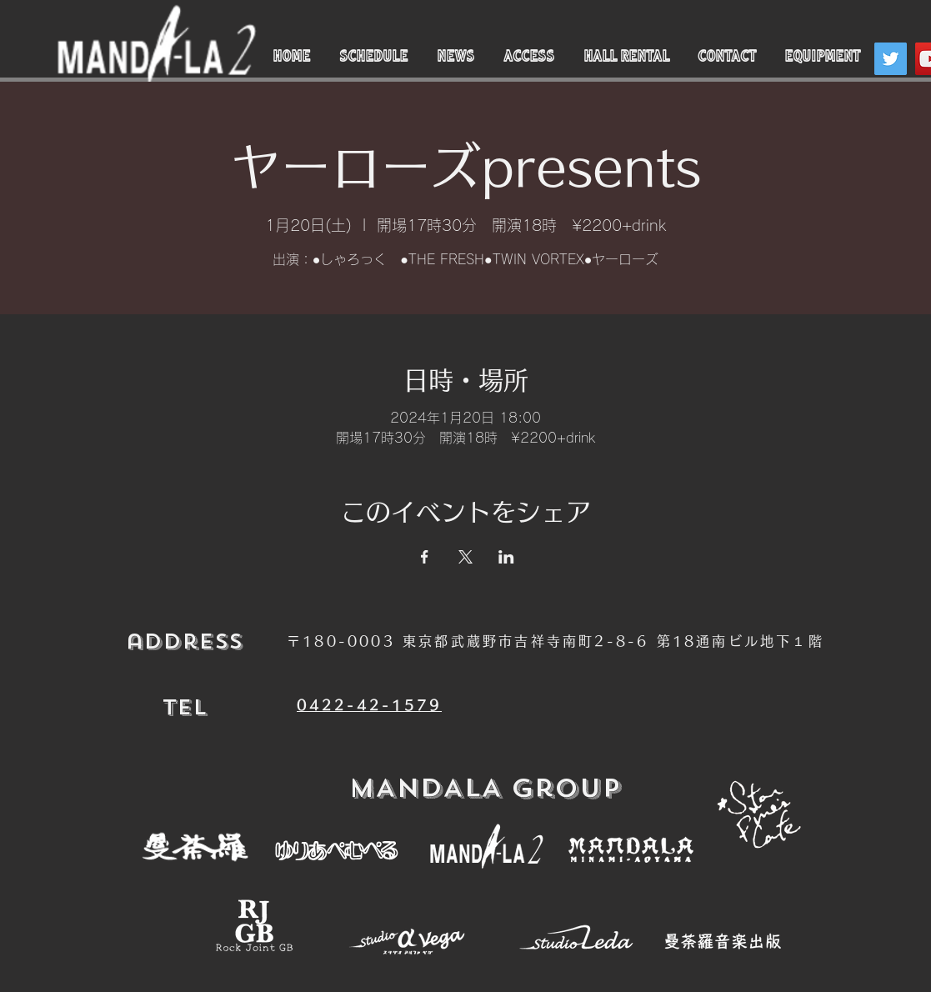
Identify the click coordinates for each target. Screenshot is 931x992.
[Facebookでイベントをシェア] (425, 557)
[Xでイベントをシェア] (465, 557)
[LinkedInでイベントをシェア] (506, 557)
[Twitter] (890, 59)
